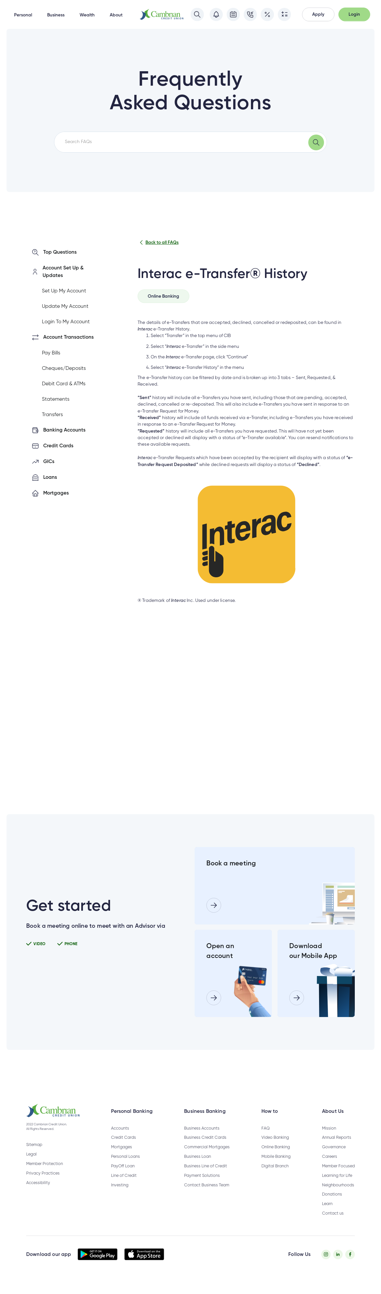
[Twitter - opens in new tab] (338, 1264)
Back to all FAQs (158, 242)
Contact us (333, 1223)
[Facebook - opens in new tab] (350, 1264)
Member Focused (338, 1176)
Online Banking (275, 1157)
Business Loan (197, 1166)
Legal (31, 1164)
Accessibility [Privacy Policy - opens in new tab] (38, 1192)
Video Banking (275, 1147)
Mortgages (121, 1157)
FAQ (265, 1138)
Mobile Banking (276, 1166)
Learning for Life (337, 1185)
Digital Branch (275, 1176)
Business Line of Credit (205, 1176)
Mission (329, 1138)
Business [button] (56, 15)
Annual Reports (336, 1147)
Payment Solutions (202, 1185)
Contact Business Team (206, 1195)
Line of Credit (124, 1185)
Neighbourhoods (338, 1195)
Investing (119, 1195)
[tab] (163, 296)
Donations (332, 1204)
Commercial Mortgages (207, 1157)
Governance (334, 1157)
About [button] (116, 15)
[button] (318, 14)
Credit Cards (123, 1147)
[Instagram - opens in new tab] (326, 1264)
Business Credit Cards (205, 1147)
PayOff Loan (123, 1176)
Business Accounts (201, 1138)
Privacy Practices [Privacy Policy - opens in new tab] (43, 1183)
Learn (327, 1214)
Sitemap (34, 1155)
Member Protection (44, 1174)
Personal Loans (125, 1166)
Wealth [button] (87, 15)
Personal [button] (23, 15)
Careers (329, 1166)
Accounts (120, 1138)
